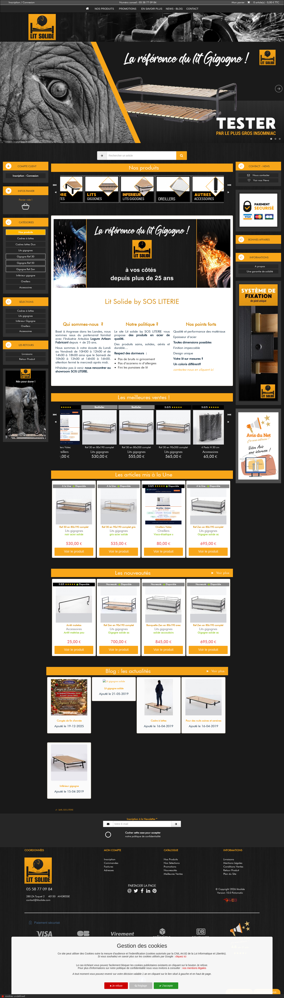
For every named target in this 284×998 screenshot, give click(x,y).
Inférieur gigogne (25, 275)
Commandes (111, 862)
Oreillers (25, 281)
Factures (108, 866)
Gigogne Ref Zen (25, 269)
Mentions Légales (232, 862)
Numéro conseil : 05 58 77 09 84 (137, 2)
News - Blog (174, 8)
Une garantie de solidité (258, 271)
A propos (258, 266)
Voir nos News (258, 180)
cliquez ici (180, 956)
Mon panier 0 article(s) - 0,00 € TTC (255, 2)
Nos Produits (171, 859)
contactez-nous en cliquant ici (193, 369)
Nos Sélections (172, 862)
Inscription (109, 859)
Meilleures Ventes (173, 873)
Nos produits (104, 8)
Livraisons (25, 354)
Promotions (128, 8)
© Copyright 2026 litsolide (230, 889)
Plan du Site (229, 873)
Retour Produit (25, 359)
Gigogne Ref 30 (25, 256)
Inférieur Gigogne (25, 320)
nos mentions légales (194, 968)
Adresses (109, 870)
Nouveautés (170, 870)
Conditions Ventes (233, 866)
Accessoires (25, 287)
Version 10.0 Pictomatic (230, 892)
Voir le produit (74, 551)
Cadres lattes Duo (26, 244)
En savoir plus (152, 8)
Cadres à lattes (25, 238)
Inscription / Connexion (22, 2)
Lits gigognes (25, 250)
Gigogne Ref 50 (25, 262)
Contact (192, 8)
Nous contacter (258, 175)
